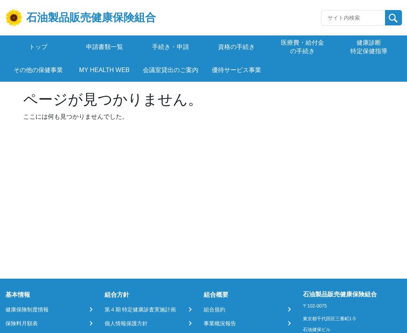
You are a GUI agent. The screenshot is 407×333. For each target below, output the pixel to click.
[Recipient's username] (353, 17)
